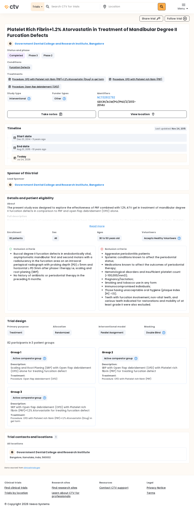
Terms (151, 493)
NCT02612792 (106, 97)
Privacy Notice (156, 487)
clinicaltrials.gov (32, 467)
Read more (97, 226)
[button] (19, 67)
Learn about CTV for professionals (65, 494)
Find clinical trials (15, 487)
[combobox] (74, 6)
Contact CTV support (113, 487)
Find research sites (64, 487)
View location (143, 114)
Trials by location (16, 493)
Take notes (52, 114)
